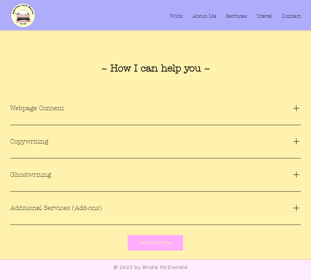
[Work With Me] (155, 243)
